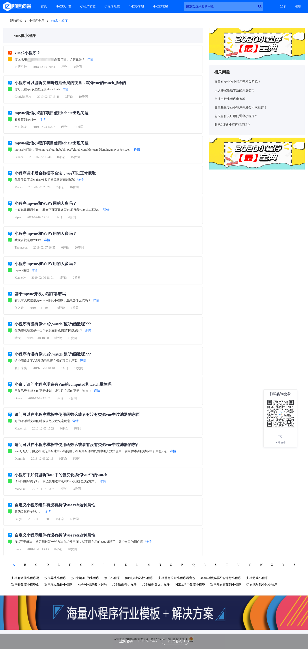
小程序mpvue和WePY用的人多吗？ (46, 203)
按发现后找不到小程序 (261, 584)
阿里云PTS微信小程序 (190, 584)
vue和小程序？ (27, 53)
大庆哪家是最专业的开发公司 (234, 90)
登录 (283, 6)
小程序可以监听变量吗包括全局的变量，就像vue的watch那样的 (70, 83)
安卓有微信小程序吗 (25, 578)
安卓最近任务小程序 (58, 584)
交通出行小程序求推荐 (229, 99)
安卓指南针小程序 (124, 584)
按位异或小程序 (55, 578)
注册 (298, 6)
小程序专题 (136, 6)
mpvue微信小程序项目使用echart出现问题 (51, 113)
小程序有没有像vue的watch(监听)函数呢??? (53, 324)
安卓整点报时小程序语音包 (176, 578)
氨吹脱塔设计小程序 (139, 578)
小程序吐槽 (112, 6)
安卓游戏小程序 (257, 578)
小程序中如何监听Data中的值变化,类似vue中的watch (61, 475)
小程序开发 (63, 6)
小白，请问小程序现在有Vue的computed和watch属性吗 (63, 384)
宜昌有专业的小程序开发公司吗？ (237, 81)
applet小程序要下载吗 (92, 584)
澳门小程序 (112, 578)
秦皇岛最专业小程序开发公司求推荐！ (240, 107)
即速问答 (16, 20)
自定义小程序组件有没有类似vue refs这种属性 (55, 505)
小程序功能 (88, 6)
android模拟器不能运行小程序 (221, 578)
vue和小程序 (59, 20)
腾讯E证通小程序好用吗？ (232, 124)
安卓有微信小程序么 (25, 584)
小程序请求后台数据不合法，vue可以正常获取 (55, 173)
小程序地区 (160, 6)
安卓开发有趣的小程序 (225, 584)
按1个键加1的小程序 (85, 578)
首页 (44, 6)
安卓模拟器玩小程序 (156, 584)
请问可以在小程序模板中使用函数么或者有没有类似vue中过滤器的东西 (77, 414)
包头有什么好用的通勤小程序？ (236, 116)
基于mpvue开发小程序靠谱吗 (40, 294)
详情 (90, 59)
